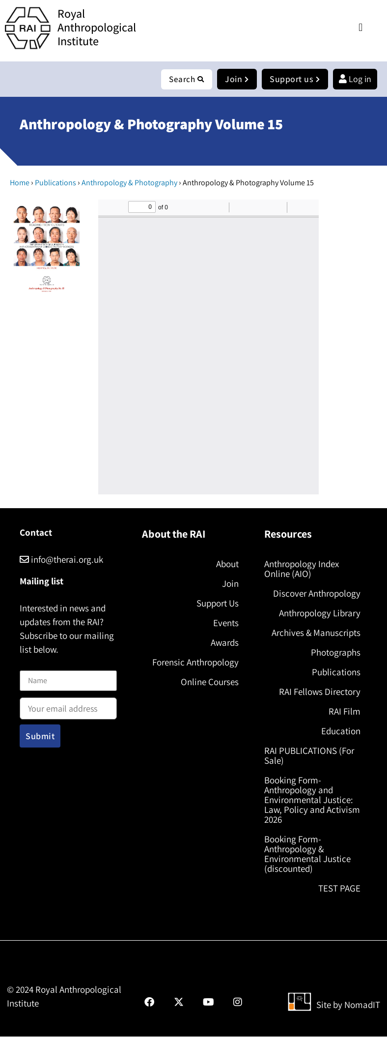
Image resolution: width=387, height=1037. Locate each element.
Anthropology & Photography (129, 183)
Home (19, 183)
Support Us (217, 603)
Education (340, 731)
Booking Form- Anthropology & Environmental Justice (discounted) (307, 854)
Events (226, 623)
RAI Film (344, 712)
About (227, 564)
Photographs (335, 653)
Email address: (68, 705)
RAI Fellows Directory (319, 692)
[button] (360, 27)
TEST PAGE (339, 888)
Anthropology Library (319, 613)
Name (30, 665)
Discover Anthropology (316, 594)
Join (230, 584)
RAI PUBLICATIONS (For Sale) (309, 756)
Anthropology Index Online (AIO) (301, 569)
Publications (55, 183)
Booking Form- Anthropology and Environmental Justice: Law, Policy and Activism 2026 (312, 800)
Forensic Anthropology (195, 662)
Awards (225, 643)
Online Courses (210, 682)
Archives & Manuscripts (316, 633)
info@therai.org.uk (61, 560)
